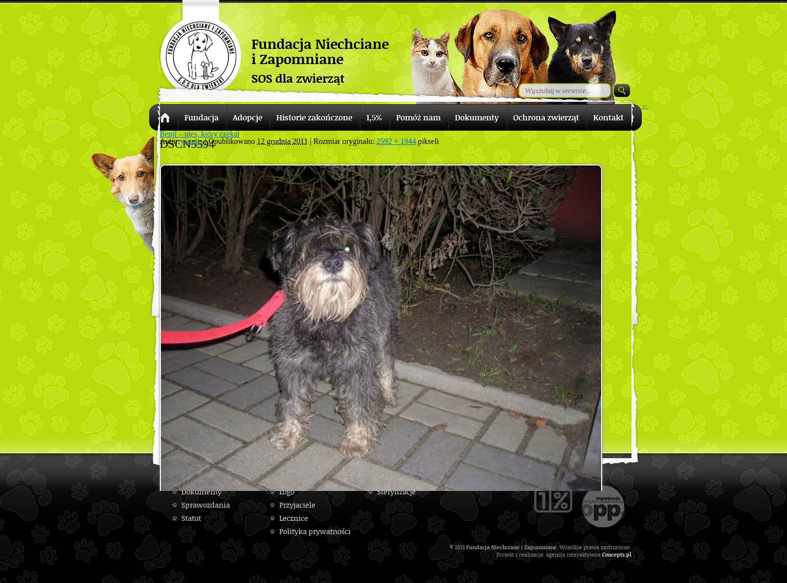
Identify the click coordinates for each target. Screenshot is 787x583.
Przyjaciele (297, 505)
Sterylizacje (396, 492)
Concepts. (614, 554)
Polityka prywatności (315, 531)
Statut (191, 518)
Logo (286, 492)
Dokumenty (201, 492)
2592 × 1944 (396, 141)
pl (628, 554)
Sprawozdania (205, 505)
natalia (192, 141)
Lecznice (293, 518)
